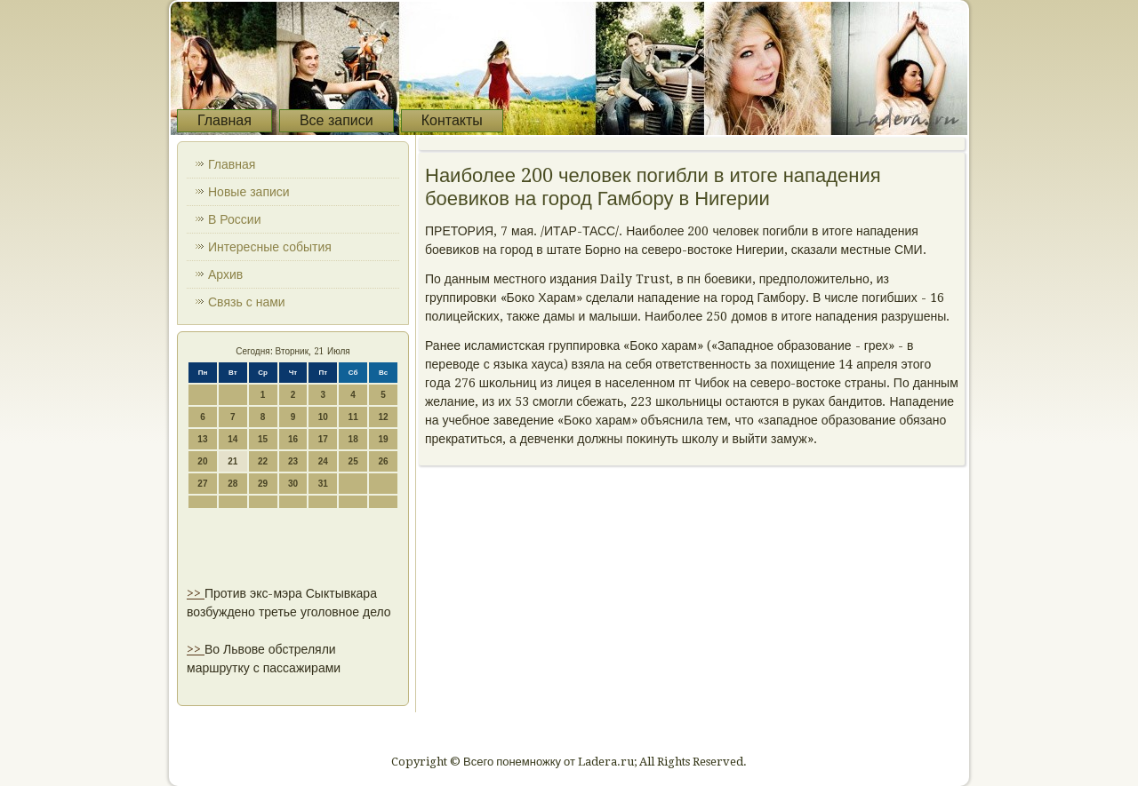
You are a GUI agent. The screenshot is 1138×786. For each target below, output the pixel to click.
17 (323, 439)
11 (353, 417)
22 (263, 461)
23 (293, 461)
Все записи (336, 120)
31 (323, 483)
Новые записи (249, 192)
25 (353, 461)
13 (202, 439)
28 (232, 483)
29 (263, 483)
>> (195, 593)
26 (383, 461)
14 (232, 439)
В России (234, 219)
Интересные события (270, 247)
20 (202, 461)
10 (323, 417)
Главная (224, 120)
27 (202, 483)
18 (353, 439)
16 (293, 439)
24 (323, 461)
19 (383, 439)
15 (263, 439)
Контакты (452, 120)
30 (293, 483)
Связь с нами (246, 302)
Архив (225, 274)
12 (383, 417)
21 (232, 461)
